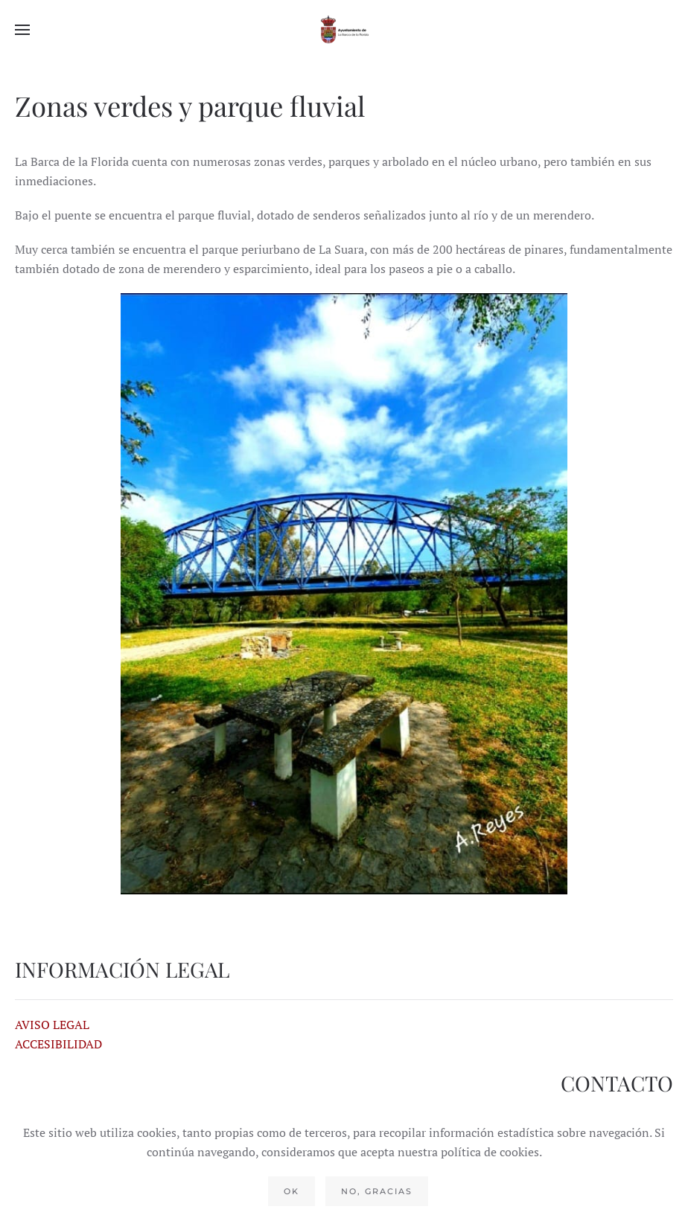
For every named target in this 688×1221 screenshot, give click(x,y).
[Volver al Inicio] (344, 30)
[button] (22, 30)
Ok (291, 1191)
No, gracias (377, 1191)
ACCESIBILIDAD (58, 1044)
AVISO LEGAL (52, 1024)
